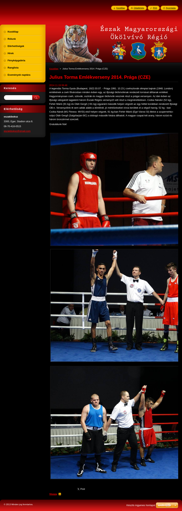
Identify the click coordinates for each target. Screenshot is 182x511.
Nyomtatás (171, 8)
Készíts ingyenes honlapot (140, 505)
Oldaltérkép (139, 8)
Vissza (53, 494)
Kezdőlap (53, 69)
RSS (155, 8)
